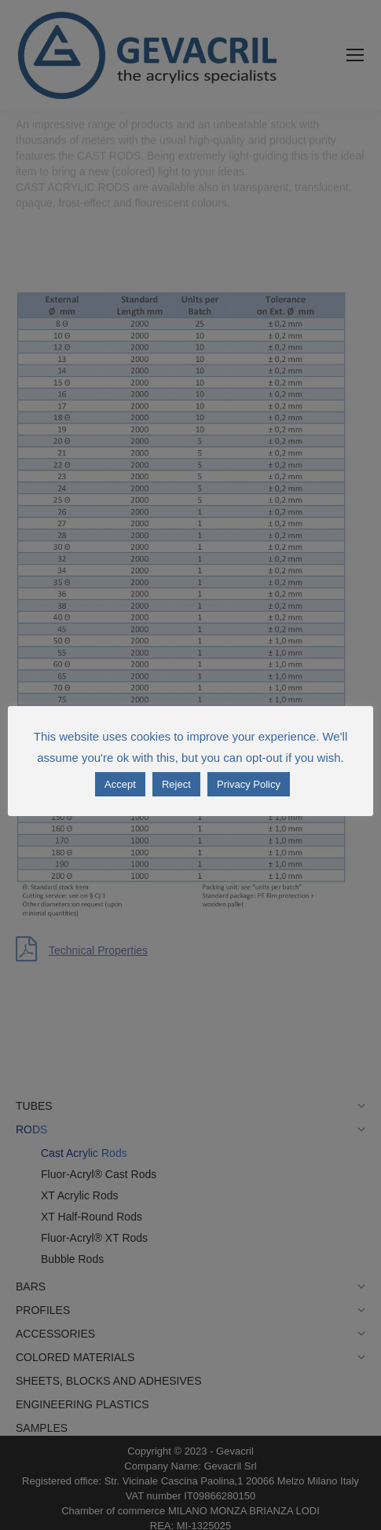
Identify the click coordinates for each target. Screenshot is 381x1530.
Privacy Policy (248, 784)
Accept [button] (120, 784)
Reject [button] (176, 784)
